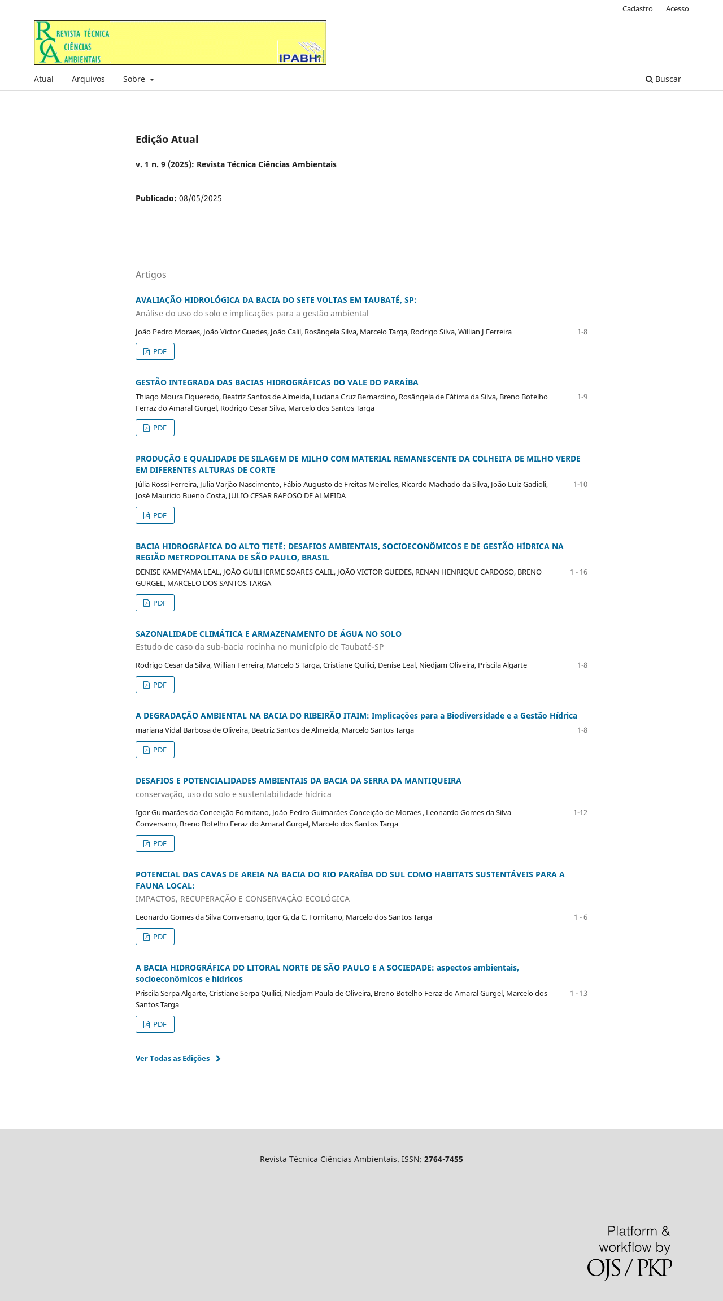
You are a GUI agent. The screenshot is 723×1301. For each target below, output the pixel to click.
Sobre (135, 78)
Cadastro (637, 8)
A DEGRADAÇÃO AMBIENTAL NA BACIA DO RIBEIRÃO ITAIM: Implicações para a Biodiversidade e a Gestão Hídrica (356, 715)
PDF (159, 351)
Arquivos (88, 78)
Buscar (663, 78)
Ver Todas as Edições (173, 1058)
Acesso (677, 8)
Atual (44, 78)
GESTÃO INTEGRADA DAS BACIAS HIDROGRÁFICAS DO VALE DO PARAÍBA (277, 382)
